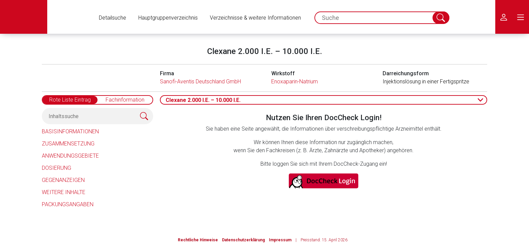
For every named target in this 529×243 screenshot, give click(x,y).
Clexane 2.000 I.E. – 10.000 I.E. (203, 100)
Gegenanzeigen (63, 180)
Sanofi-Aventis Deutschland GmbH (200, 81)
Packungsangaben (67, 204)
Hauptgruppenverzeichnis (168, 18)
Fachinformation (125, 100)
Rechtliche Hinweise (198, 240)
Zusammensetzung (68, 143)
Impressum (280, 240)
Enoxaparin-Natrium (294, 81)
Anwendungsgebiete (70, 156)
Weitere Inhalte (63, 192)
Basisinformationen (70, 131)
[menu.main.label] (520, 16)
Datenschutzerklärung (243, 240)
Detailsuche (112, 18)
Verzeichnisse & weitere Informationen (255, 18)
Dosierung (56, 168)
